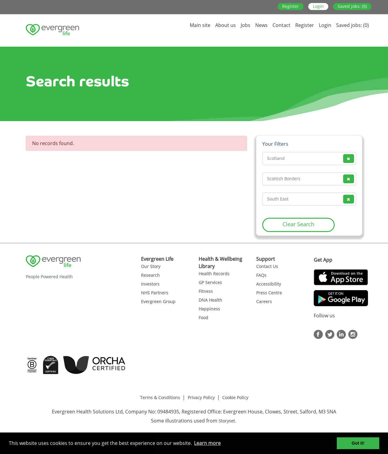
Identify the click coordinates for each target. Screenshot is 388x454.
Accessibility (268, 284)
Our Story (150, 266)
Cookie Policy (235, 397)
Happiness (209, 309)
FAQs (261, 275)
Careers (264, 301)
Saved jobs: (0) (352, 6)
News (261, 25)
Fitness (206, 291)
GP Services (210, 282)
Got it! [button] (358, 443)
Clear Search (298, 224)
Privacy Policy (201, 397)
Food (203, 317)
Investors (150, 284)
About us (225, 25)
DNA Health (210, 300)
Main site (200, 25)
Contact (281, 25)
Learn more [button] (207, 443)
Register (290, 6)
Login (318, 6)
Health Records (214, 274)
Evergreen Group (158, 301)
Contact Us (267, 266)
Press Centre (269, 293)
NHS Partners (154, 293)
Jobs (245, 25)
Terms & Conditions (160, 397)
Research (150, 275)
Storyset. (228, 421)
